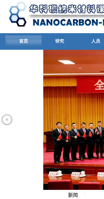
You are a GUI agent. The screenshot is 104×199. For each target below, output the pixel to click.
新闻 (73, 195)
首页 (23, 41)
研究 (59, 41)
